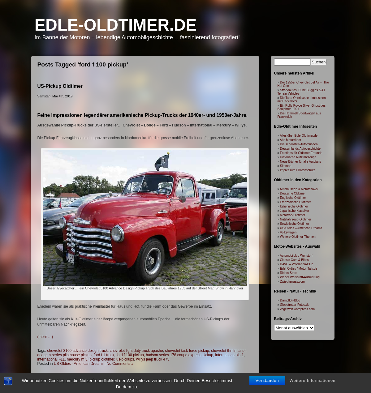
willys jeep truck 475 (152, 359)
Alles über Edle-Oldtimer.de (298, 135)
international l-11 (51, 359)
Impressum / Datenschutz (297, 170)
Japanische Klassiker (294, 210)
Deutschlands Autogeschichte (300, 148)
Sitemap (285, 166)
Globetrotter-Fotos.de (294, 304)
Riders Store (288, 273)
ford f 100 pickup (130, 355)
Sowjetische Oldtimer (294, 223)
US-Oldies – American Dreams (301, 228)
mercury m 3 (77, 359)
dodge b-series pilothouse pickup (64, 355)
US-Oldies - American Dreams (79, 363)
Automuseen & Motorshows (298, 189)
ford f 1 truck (104, 355)
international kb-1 (229, 355)
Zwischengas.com (292, 281)
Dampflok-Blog (290, 300)
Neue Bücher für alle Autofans (300, 161)
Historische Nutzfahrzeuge (298, 157)
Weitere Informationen (313, 380)
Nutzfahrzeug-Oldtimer (295, 219)
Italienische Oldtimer (294, 206)
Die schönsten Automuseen (299, 144)
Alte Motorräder (290, 140)
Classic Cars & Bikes (294, 260)
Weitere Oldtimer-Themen (298, 236)
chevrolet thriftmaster (228, 350)
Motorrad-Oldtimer (292, 215)
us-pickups (125, 359)
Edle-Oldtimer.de (116, 25)
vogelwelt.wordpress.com (297, 309)
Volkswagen (288, 232)
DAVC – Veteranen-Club (296, 264)
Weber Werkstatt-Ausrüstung (300, 277)
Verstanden (267, 380)
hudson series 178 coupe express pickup (179, 355)
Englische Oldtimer (293, 197)
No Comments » (119, 363)
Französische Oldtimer (295, 202)
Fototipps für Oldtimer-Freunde (301, 153)
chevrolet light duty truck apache (136, 350)
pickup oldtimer (101, 359)
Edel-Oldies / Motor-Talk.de (298, 268)
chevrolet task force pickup (187, 350)
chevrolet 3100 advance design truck (77, 350)
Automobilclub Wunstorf (296, 255)
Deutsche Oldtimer (293, 193)
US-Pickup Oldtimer (60, 86)
